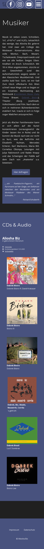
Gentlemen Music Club (27, 94)
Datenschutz (29, 530)
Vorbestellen (9, 251)
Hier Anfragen (21, 172)
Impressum (14, 530)
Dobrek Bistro (30, 97)
